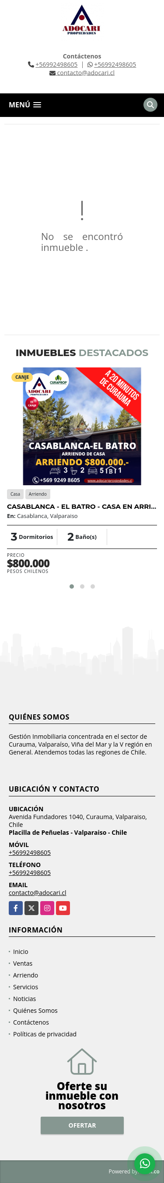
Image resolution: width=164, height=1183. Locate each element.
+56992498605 (56, 64)
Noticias (24, 998)
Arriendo (25, 975)
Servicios (25, 987)
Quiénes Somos (35, 1010)
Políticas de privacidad (45, 1034)
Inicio (20, 951)
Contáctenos (31, 1022)
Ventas (22, 963)
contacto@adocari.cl (37, 892)
